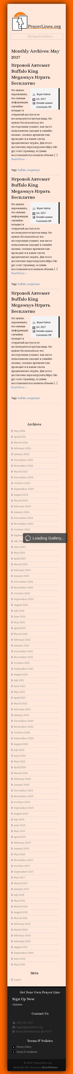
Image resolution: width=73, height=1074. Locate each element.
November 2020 (23, 726)
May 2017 (19, 877)
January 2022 (21, 645)
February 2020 (22, 778)
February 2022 (22, 639)
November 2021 (23, 657)
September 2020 (24, 738)
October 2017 (22, 865)
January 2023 (21, 576)
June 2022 (20, 616)
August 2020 (21, 744)
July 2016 (19, 894)
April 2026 (20, 436)
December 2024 (23, 477)
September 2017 (24, 871)
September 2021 (23, 668)
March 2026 (21, 442)
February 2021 (22, 709)
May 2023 (19, 552)
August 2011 (21, 947)
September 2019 (24, 807)
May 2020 (19, 761)
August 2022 (21, 604)
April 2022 (20, 628)
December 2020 (23, 720)
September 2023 (24, 535)
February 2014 (22, 935)
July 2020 (19, 749)
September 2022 (24, 599)
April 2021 (20, 697)
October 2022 (22, 593)
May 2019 (19, 831)
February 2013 (22, 941)
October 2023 (22, 529)
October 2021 (22, 662)
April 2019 (20, 836)
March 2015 (20, 918)
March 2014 (21, 929)
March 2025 (21, 471)
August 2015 (21, 912)
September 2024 (24, 489)
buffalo (22, 170)
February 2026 (22, 448)
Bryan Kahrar (44, 94)
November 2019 (23, 796)
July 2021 (19, 680)
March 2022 (21, 633)
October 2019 (22, 802)
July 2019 (19, 819)
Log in (17, 979)
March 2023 (21, 564)
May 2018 (19, 854)
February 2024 (22, 506)
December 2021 (23, 651)
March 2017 (21, 883)
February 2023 (22, 570)
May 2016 (19, 900)
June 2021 (19, 686)
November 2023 (23, 523)
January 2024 (21, 512)
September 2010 (24, 952)
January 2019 (21, 848)
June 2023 (20, 547)
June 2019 (20, 825)
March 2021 (20, 703)
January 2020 (21, 784)
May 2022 (19, 622)
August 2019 (21, 813)
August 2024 (21, 494)
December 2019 (23, 790)
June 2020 (20, 755)
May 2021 (19, 691)
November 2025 (23, 465)
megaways (33, 170)
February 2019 (22, 842)
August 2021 (21, 674)
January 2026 (21, 454)
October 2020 (22, 732)
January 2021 (21, 715)
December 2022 (23, 581)
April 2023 (20, 558)
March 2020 (21, 773)
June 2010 (20, 958)
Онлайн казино (44, 103)
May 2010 (19, 964)
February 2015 (22, 923)
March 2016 (21, 906)
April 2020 (20, 767)
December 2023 (23, 518)
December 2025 (23, 460)
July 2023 (19, 541)
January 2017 (21, 889)
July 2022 (19, 610)
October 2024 (22, 483)
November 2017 (23, 860)
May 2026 (19, 431)
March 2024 (21, 500)
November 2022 (23, 587)
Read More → (19, 159)
